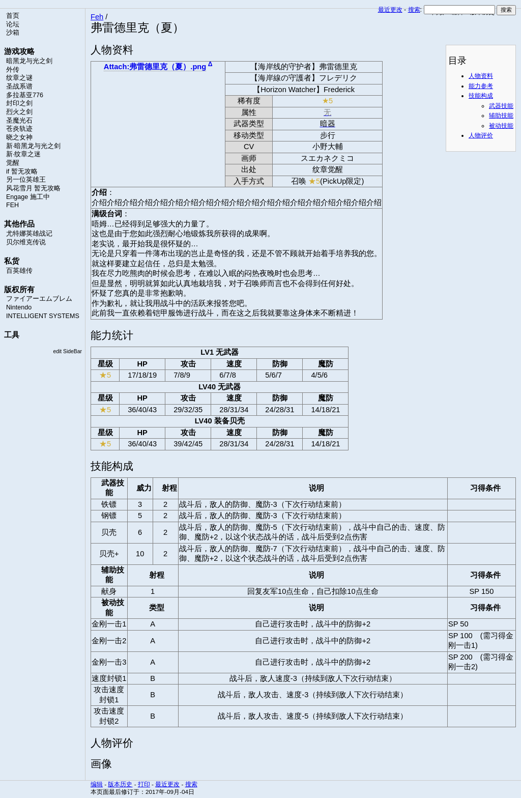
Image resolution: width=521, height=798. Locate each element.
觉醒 (12, 162)
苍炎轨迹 (19, 128)
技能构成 (481, 95)
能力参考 (481, 86)
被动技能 (501, 125)
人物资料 (481, 75)
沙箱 (12, 32)
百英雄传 (19, 270)
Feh (97, 17)
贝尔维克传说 (26, 242)
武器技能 (501, 105)
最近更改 (390, 9)
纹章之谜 (19, 77)
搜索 (414, 9)
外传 (12, 69)
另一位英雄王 (26, 179)
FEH (12, 205)
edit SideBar (67, 351)
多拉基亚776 (24, 95)
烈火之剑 (19, 112)
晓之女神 (19, 137)
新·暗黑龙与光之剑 (33, 146)
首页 (12, 15)
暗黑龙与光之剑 (29, 61)
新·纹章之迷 (23, 154)
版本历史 (120, 784)
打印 (144, 784)
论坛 (12, 24)
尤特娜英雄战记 (29, 233)
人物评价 (481, 135)
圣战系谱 (19, 86)
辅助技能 (501, 115)
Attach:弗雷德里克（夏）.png (155, 67)
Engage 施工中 (28, 197)
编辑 (97, 784)
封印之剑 (19, 103)
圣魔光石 (19, 120)
